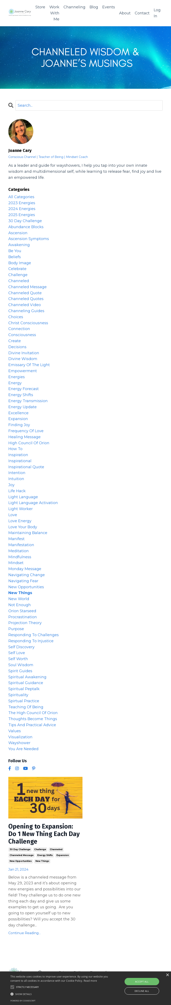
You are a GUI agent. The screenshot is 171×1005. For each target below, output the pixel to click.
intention (16, 473)
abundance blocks (26, 227)
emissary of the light (29, 365)
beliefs (14, 257)
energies (16, 377)
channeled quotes (26, 299)
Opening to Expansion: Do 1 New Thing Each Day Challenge (44, 834)
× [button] (167, 975)
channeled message (22, 855)
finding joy (19, 425)
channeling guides (26, 311)
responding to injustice (31, 641)
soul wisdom (20, 665)
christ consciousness (28, 323)
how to (15, 449)
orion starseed (22, 611)
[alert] (85, 988)
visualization (20, 737)
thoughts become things (32, 719)
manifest (16, 539)
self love (16, 653)
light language (23, 497)
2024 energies (21, 209)
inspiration (18, 455)
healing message (24, 437)
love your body (22, 527)
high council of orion (28, 443)
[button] (59, 994)
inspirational (19, 461)
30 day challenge (20, 849)
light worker (20, 509)
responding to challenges (33, 635)
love (12, 515)
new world (18, 599)
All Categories (21, 197)
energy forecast (23, 389)
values (14, 731)
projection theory (25, 623)
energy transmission (28, 401)
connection (19, 329)
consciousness (22, 335)
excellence (18, 413)
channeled (56, 849)
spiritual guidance (25, 683)
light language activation (33, 503)
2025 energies (21, 215)
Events (108, 7)
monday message (24, 569)
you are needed (23, 749)
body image (19, 263)
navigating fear (23, 581)
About (125, 13)
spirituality (18, 695)
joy (11, 485)
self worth (18, 659)
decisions (17, 347)
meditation (18, 551)
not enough (19, 605)
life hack (17, 491)
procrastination (22, 617)
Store (40, 7)
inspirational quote (26, 467)
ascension (17, 233)
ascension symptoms (28, 239)
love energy (19, 521)
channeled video (24, 305)
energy (15, 383)
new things (42, 861)
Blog (94, 7)
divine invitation (23, 353)
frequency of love (26, 431)
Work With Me (54, 13)
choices (15, 317)
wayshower (19, 743)
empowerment (22, 371)
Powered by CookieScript (22, 1000)
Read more (90, 980)
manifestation (21, 545)
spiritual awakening (27, 677)
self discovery (21, 647)
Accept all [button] (142, 981)
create (14, 341)
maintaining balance (27, 533)
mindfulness (19, 557)
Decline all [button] (142, 990)
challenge (40, 849)
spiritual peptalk (24, 689)
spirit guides (20, 671)
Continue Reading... (24, 933)
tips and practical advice (32, 725)
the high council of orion (33, 713)
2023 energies (21, 203)
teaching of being (25, 707)
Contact (142, 13)
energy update (22, 407)
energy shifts (45, 855)
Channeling (74, 7)
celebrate (17, 269)
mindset (16, 563)
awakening (19, 245)
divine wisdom (22, 359)
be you (14, 251)
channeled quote (25, 293)
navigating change (26, 575)
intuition (16, 479)
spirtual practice (23, 701)
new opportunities (21, 861)
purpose (16, 629)
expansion (62, 855)
